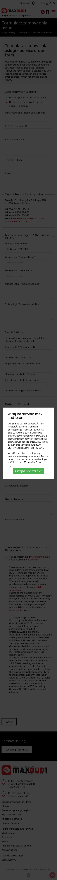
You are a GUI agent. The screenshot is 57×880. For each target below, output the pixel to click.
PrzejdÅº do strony (28, 471)
